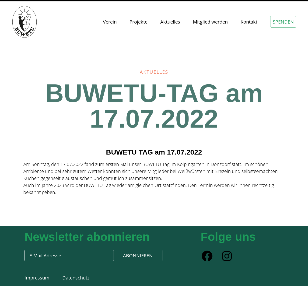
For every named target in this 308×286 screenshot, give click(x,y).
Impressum (37, 278)
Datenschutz (75, 278)
